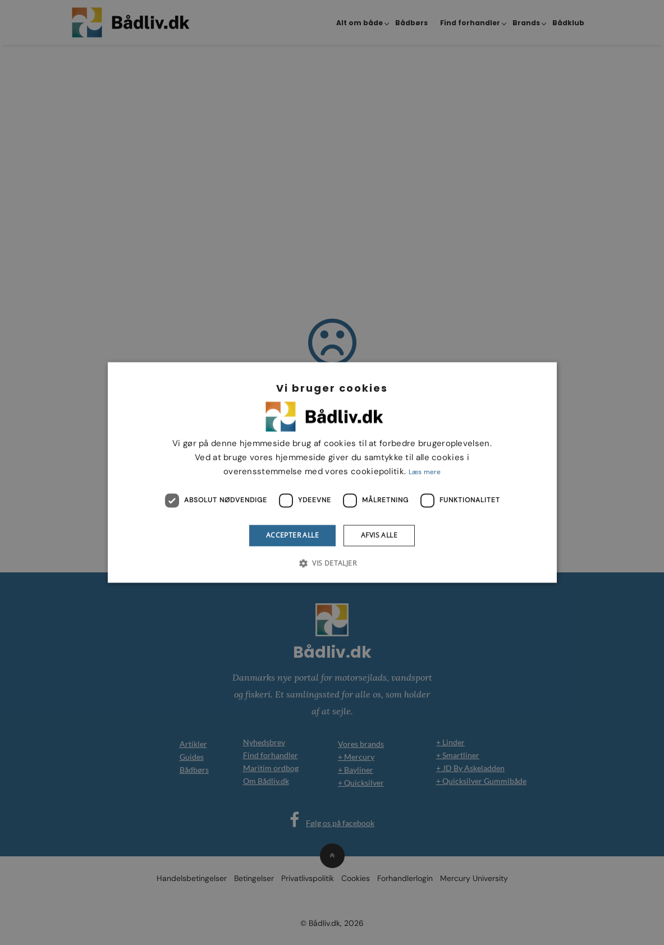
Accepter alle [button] (292, 535)
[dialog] (332, 472)
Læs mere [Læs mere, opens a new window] (425, 471)
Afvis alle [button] (379, 535)
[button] (332, 563)
